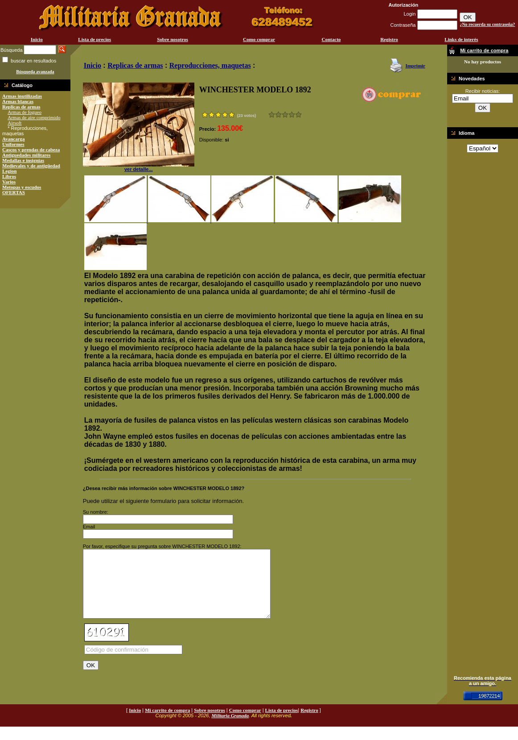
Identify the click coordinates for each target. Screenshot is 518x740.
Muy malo (271, 114)
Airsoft (14, 122)
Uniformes (13, 144)
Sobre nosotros (172, 39)
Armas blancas (17, 101)
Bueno (285, 114)
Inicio (37, 39)
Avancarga (13, 138)
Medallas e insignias (23, 160)
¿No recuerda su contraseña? (487, 24)
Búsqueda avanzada (35, 71)
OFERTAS (13, 192)
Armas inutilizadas (22, 96)
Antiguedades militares (26, 155)
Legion (9, 171)
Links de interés (461, 39)
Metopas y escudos (21, 187)
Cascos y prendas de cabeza (31, 149)
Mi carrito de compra (167, 723)
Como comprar (259, 39)
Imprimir (415, 65)
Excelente (298, 114)
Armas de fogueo (24, 112)
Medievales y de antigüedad (31, 165)
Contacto (331, 39)
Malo (278, 114)
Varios (9, 181)
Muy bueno (291, 114)
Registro (389, 39)
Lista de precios (94, 39)
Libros (9, 176)
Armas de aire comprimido (34, 117)
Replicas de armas (21, 106)
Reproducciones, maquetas (210, 65)
